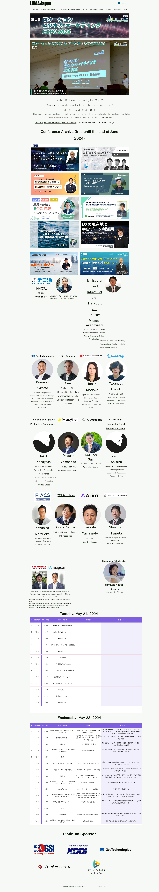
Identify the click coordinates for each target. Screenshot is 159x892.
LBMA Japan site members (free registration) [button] (56, 122)
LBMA (35, 3)
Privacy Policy (102, 886)
